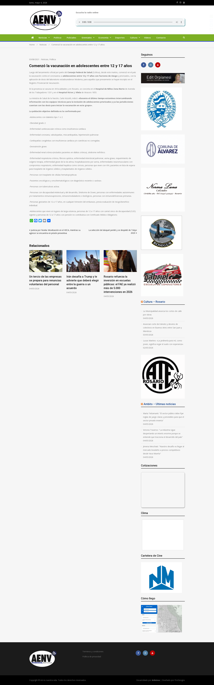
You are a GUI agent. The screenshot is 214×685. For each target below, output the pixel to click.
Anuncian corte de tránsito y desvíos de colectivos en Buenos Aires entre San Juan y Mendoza (162, 327)
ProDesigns (180, 680)
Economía (103, 37)
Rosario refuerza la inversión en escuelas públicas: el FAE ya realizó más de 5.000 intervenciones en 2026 (120, 284)
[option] (45, 270)
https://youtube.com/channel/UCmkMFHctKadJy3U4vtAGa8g (184, 2)
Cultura (133, 37)
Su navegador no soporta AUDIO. (130, 22)
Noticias (43, 37)
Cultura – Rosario (154, 301)
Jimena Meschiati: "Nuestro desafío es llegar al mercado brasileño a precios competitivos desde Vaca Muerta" (163, 450)
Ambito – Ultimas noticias (160, 404)
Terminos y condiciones (92, 651)
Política (57, 37)
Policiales (71, 37)
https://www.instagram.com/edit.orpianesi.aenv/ (180, 2)
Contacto (161, 37)
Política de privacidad (91, 656)
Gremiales (87, 37)
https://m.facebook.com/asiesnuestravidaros (177, 2)
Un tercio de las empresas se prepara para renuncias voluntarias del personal (45, 280)
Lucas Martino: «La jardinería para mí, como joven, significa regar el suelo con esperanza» (163, 342)
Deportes (120, 37)
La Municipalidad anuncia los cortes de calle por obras (162, 313)
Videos (147, 37)
